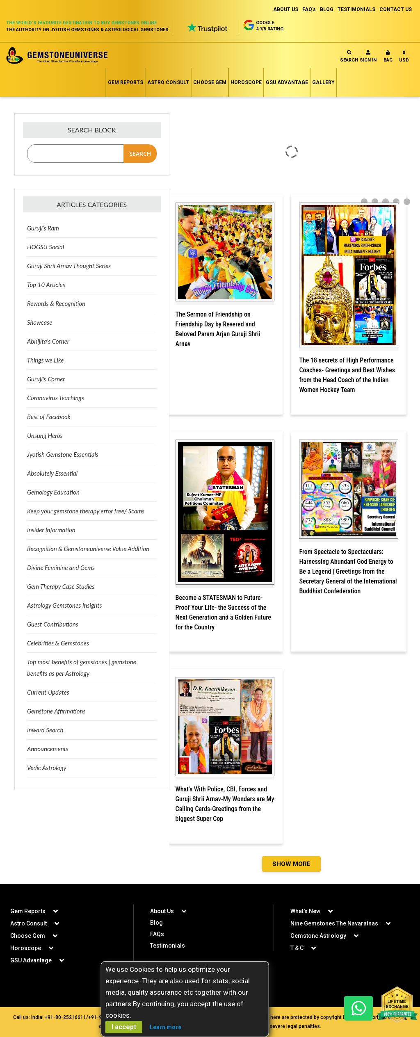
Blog (156, 922)
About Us (162, 911)
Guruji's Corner (46, 379)
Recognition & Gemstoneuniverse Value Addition (88, 548)
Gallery (323, 82)
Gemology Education (53, 492)
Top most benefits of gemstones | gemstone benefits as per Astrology (81, 667)
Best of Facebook (49, 416)
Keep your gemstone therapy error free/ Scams (85, 511)
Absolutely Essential (52, 473)
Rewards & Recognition (56, 303)
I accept (124, 1027)
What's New (305, 911)
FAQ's (309, 9)
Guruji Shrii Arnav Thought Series (69, 265)
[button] (404, 58)
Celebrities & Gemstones (58, 643)
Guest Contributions (52, 624)
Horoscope (246, 82)
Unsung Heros (45, 435)
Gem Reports (125, 82)
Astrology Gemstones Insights (64, 605)
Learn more (165, 1027)
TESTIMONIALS (356, 9)
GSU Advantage (287, 82)
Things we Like (45, 360)
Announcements (47, 748)
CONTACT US (395, 9)
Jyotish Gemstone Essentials (62, 454)
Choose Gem (209, 82)
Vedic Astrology (46, 767)
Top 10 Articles (46, 284)
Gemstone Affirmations (56, 711)
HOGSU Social (45, 247)
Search (349, 56)
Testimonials (167, 945)
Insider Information (51, 529)
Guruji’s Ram (43, 228)
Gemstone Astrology (318, 935)
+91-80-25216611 (65, 1017)
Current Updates (48, 692)
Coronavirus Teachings (55, 397)
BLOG (326, 9)
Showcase (39, 322)
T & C (297, 948)
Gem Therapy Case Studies (61, 586)
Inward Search (45, 730)
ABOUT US (285, 9)
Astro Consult (168, 82)
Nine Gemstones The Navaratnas (334, 923)
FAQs (157, 934)
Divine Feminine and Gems (61, 567)
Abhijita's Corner (48, 341)
